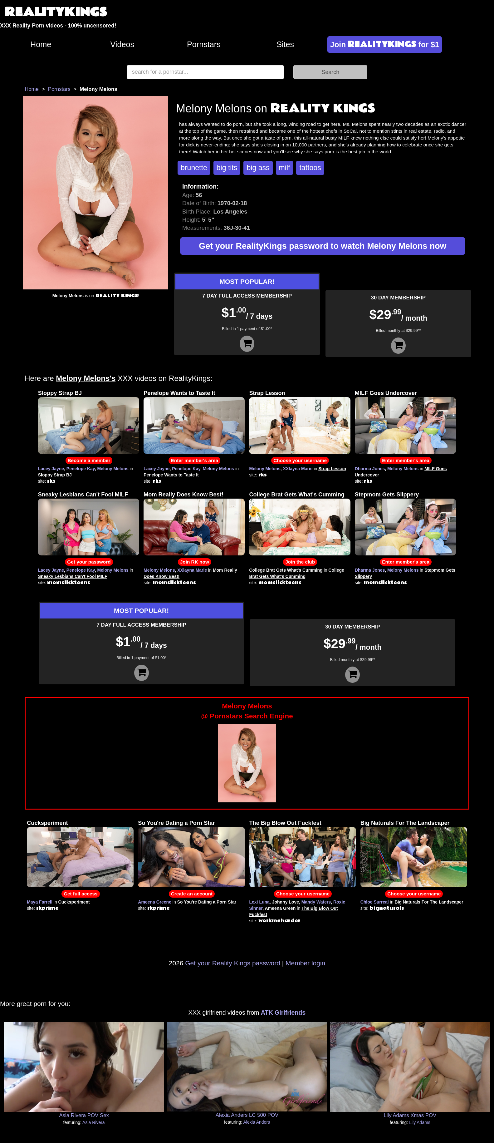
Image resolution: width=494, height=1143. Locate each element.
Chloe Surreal (374, 901)
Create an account (192, 893)
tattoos (310, 168)
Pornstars (204, 44)
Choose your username (300, 460)
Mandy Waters (316, 901)
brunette (194, 168)
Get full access (81, 893)
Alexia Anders (256, 1122)
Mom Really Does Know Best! (183, 494)
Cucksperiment (47, 823)
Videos (122, 44)
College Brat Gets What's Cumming (296, 494)
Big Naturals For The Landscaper (405, 823)
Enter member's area (194, 460)
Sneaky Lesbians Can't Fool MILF (83, 494)
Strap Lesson (267, 393)
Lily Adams (419, 1122)
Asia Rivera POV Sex (84, 1115)
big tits (227, 168)
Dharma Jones (370, 468)
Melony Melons (112, 468)
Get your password (88, 561)
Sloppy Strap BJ (60, 393)
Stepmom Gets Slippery (387, 494)
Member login (305, 963)
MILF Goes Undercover (386, 393)
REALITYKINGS (56, 12)
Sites (285, 44)
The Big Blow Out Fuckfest (285, 823)
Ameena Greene (154, 901)
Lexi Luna (259, 901)
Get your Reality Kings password (232, 963)
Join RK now (194, 561)
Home (40, 44)
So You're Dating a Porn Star (176, 823)
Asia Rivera (93, 1122)
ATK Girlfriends (283, 1012)
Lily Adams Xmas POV (410, 1115)
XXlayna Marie (298, 468)
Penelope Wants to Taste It (179, 393)
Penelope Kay (80, 468)
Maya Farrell (39, 901)
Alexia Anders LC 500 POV (247, 1115)
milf (284, 168)
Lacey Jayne (51, 468)
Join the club (300, 561)
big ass (258, 168)
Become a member (89, 460)
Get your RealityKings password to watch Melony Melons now (322, 246)
